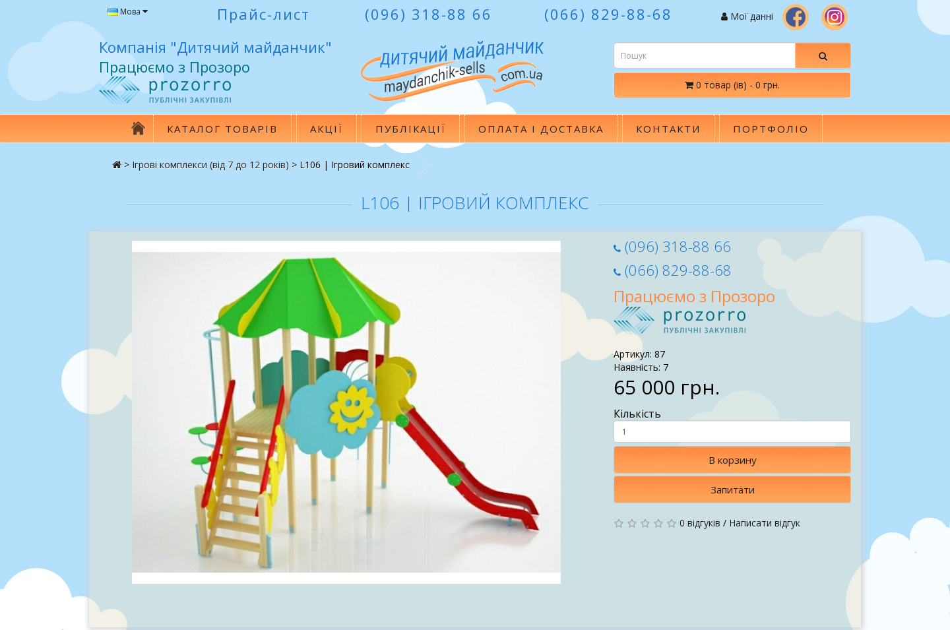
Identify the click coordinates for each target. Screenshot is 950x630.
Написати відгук (764, 523)
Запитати (733, 489)
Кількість (732, 425)
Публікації (410, 128)
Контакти (668, 128)
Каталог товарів (222, 128)
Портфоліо (771, 128)
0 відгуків (700, 523)
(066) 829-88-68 (673, 270)
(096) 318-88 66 (672, 246)
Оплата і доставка (541, 128)
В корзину (733, 459)
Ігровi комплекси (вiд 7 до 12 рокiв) (210, 164)
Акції (326, 128)
